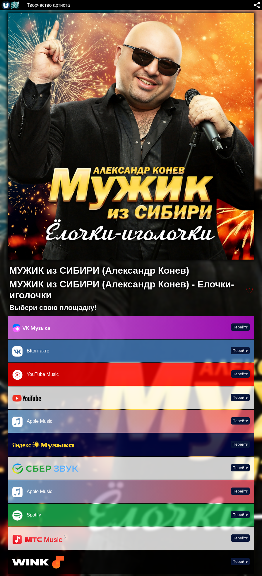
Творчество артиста (48, 5)
